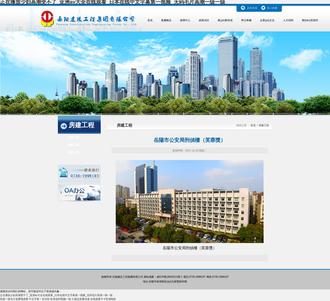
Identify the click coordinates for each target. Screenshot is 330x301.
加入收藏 (272, 7)
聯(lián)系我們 (310, 20)
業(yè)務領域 (225, 20)
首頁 (150, 20)
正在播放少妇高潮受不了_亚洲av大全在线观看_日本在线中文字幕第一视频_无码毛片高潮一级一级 (56, 295)
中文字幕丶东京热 (39, 299)
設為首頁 (252, 7)
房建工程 (74, 145)
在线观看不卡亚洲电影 (103, 299)
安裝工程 (74, 152)
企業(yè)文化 (267, 20)
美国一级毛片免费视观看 (14, 299)
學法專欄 (246, 20)
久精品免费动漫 (81, 299)
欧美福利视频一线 (60, 299)
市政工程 (74, 137)
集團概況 (166, 20)
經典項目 (204, 20)
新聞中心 (185, 20)
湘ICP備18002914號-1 (169, 276)
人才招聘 (288, 20)
